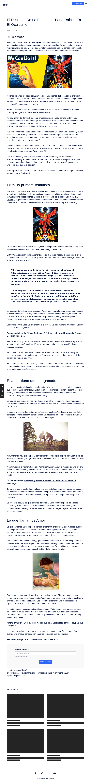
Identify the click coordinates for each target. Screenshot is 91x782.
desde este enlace (41, 112)
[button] (2, 386)
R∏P (5, 5)
